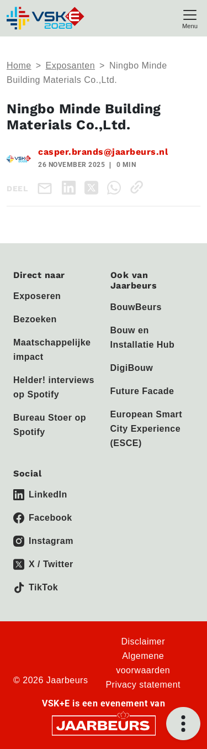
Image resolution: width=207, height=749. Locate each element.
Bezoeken (35, 319)
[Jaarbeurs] (104, 724)
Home (19, 65)
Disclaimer (143, 641)
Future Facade (142, 391)
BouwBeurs (136, 307)
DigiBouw (131, 368)
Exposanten (70, 65)
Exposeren (37, 296)
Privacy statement (143, 684)
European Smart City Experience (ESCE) (146, 429)
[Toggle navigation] (189, 18)
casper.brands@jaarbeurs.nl (103, 151)
